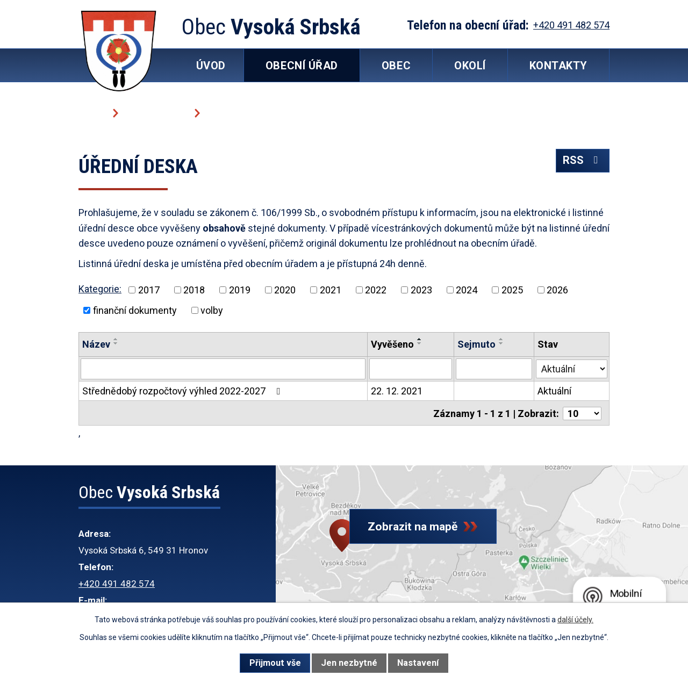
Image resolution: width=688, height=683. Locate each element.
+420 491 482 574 (116, 582)
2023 (421, 290)
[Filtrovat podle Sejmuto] (494, 368)
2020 (285, 290)
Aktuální (555, 390)
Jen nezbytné (349, 663)
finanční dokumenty (135, 310)
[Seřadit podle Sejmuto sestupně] (502, 343)
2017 (149, 290)
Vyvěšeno (392, 344)
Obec (396, 65)
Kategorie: (99, 288)
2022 (375, 290)
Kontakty (558, 65)
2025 (512, 290)
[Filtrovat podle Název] (223, 368)
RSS (582, 163)
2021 (330, 290)
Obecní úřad (156, 112)
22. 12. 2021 (396, 390)
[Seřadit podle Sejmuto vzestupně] (502, 339)
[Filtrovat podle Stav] (571, 367)
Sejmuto (477, 344)
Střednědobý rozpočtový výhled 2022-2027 (183, 390)
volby (211, 310)
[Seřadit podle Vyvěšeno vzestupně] (420, 339)
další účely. (575, 619)
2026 (557, 290)
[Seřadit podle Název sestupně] (116, 343)
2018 (194, 290)
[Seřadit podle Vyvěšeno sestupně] (420, 343)
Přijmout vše (275, 663)
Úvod (91, 112)
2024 (466, 290)
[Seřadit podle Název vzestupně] (116, 339)
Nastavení (418, 663)
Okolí (470, 65)
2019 (239, 290)
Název (96, 344)
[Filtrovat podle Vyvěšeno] (410, 368)
